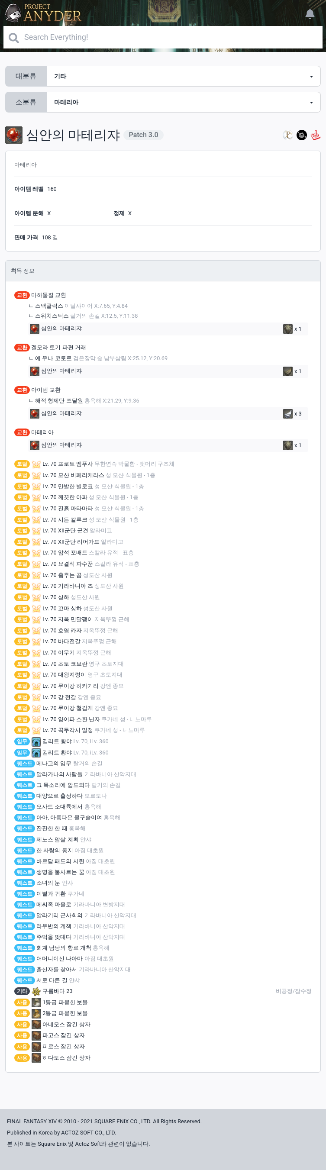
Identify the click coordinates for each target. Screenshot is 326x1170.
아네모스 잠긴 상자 (61, 1024)
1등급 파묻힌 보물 (60, 1002)
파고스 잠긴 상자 (58, 1035)
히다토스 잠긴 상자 (61, 1057)
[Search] (163, 37)
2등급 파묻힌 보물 (60, 1013)
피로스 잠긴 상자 (58, 1046)
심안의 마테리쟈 (56, 329)
